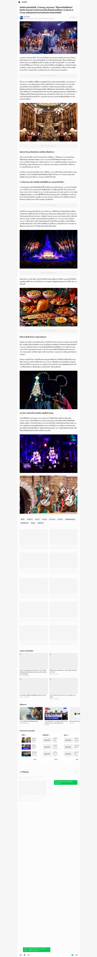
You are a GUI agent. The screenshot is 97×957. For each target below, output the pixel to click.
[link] (24, 955)
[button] (20, 955)
